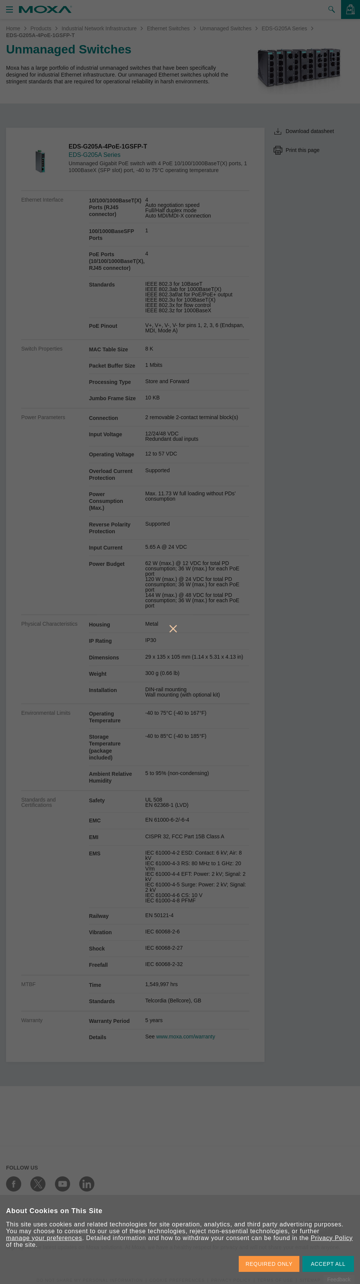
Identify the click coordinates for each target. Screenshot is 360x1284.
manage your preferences (44, 1238)
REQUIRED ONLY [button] (269, 1264)
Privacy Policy (332, 1238)
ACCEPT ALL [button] (328, 1264)
